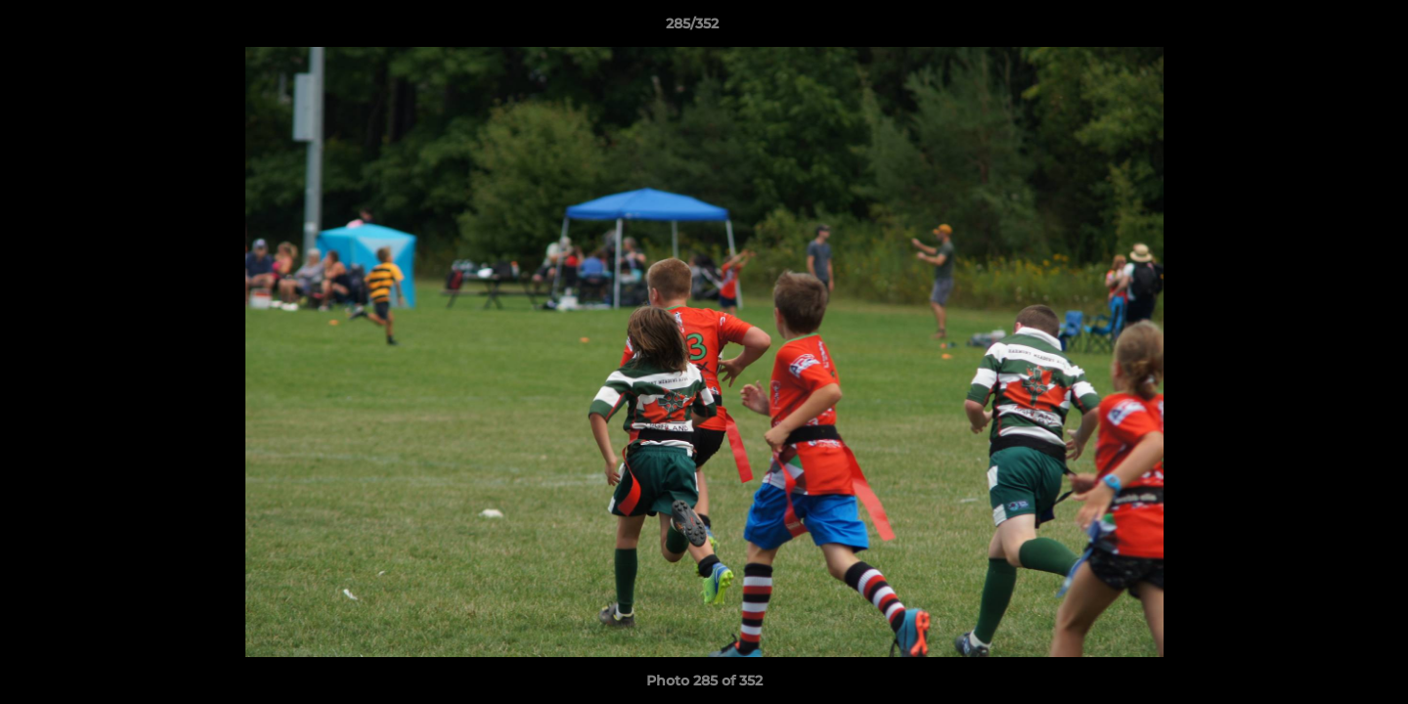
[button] (1326, 28)
